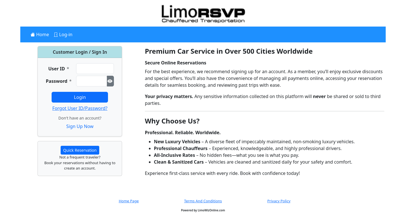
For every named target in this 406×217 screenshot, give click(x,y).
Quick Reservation (80, 150)
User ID (58, 69)
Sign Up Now (80, 126)
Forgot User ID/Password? (79, 108)
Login (80, 97)
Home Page (129, 200)
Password (59, 81)
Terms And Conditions (203, 200)
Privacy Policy (278, 200)
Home (42, 34)
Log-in (65, 34)
